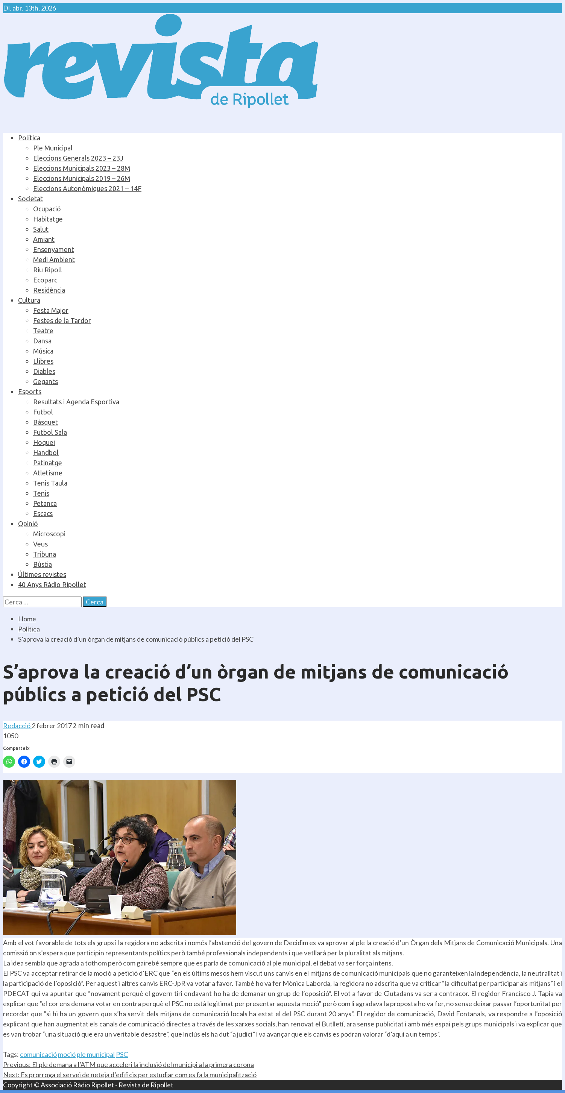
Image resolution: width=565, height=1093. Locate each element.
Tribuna (44, 554)
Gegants (45, 381)
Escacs (43, 513)
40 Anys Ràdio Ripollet (52, 584)
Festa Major (50, 310)
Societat (30, 198)
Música (43, 351)
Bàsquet (45, 422)
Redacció (17, 725)
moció (67, 1054)
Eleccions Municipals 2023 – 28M (81, 168)
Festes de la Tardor (62, 320)
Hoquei (44, 442)
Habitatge (48, 219)
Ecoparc (45, 280)
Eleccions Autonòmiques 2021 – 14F (87, 188)
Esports (29, 391)
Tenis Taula (50, 483)
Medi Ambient (54, 259)
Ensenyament (53, 249)
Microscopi (49, 533)
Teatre (43, 330)
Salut (41, 229)
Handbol (46, 452)
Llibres (43, 361)
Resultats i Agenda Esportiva (76, 401)
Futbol (43, 412)
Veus (40, 544)
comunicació (38, 1054)
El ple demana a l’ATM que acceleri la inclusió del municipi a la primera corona (128, 1064)
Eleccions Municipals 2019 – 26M (81, 178)
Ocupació (47, 209)
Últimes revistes (42, 574)
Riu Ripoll (47, 269)
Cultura (29, 300)
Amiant (44, 239)
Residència (49, 290)
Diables (44, 371)
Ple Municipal (53, 148)
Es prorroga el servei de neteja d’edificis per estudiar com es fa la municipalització (130, 1074)
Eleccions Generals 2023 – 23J (78, 158)
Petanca (45, 503)
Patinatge (47, 462)
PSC (122, 1054)
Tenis (41, 493)
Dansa (42, 341)
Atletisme (47, 473)
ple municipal (96, 1054)
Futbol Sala (50, 432)
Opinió (28, 523)
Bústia (42, 564)
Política (29, 137)
